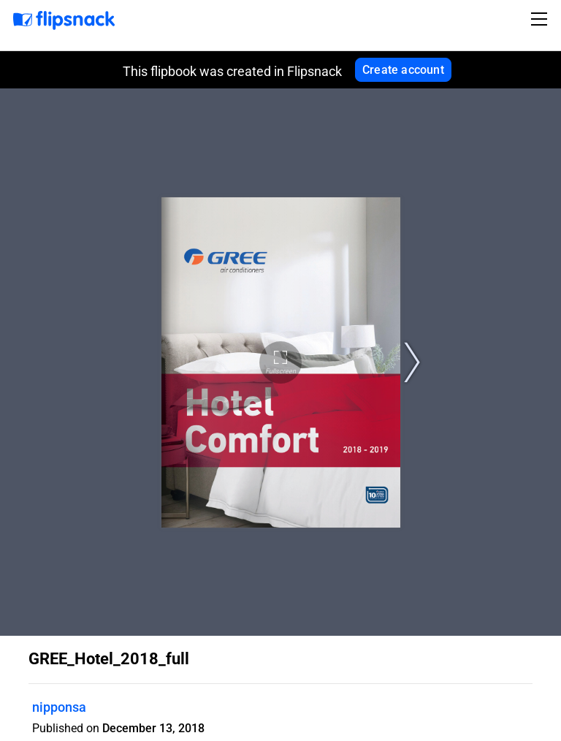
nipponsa (59, 707)
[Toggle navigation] (541, 19)
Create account (403, 70)
